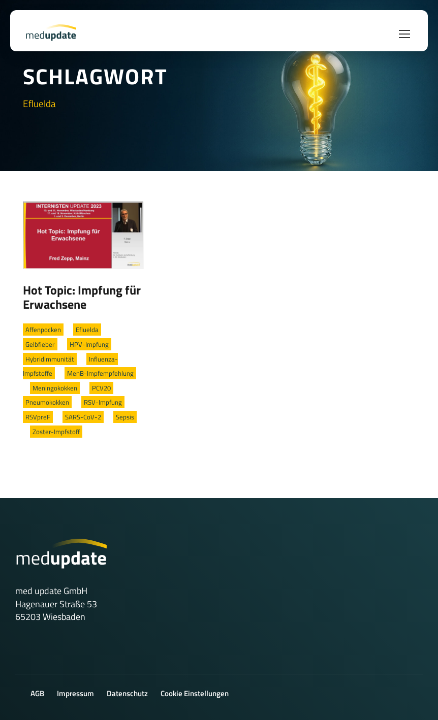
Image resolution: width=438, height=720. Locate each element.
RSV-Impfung (103, 402)
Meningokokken (55, 388)
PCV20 (101, 388)
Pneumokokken (47, 402)
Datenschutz (127, 693)
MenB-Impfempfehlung (100, 373)
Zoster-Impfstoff (56, 432)
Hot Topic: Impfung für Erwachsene (82, 297)
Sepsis (125, 417)
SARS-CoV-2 (83, 417)
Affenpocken (43, 329)
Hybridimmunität (49, 359)
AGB (37, 693)
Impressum (75, 693)
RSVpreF (37, 417)
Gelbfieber (40, 344)
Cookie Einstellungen (195, 693)
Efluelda (87, 329)
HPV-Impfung (89, 344)
